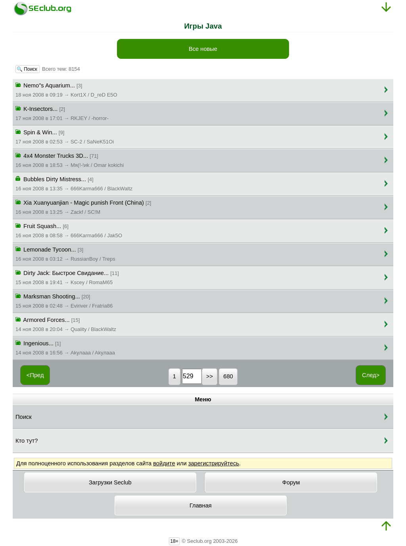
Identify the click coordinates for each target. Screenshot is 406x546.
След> (370, 375)
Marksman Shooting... (64, 300)
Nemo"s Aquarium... (66, 89)
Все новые (203, 49)
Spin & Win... (64, 136)
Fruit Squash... (68, 230)
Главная (201, 505)
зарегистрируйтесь (213, 463)
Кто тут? (26, 441)
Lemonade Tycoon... (65, 253)
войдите (164, 463)
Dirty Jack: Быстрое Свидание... (67, 277)
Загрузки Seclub (110, 482)
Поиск (23, 417)
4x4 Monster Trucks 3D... (69, 159)
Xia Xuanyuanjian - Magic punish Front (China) (83, 206)
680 (228, 376)
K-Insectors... (62, 113)
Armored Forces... (65, 324)
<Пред (35, 375)
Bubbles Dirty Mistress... (73, 183)
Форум (291, 482)
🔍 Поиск (27, 69)
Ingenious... (65, 347)
